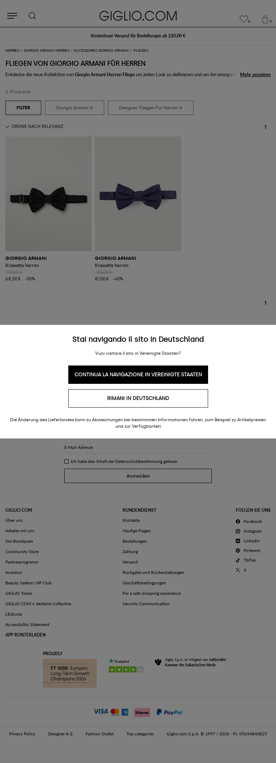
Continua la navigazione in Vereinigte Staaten (138, 375)
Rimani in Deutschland (138, 398)
